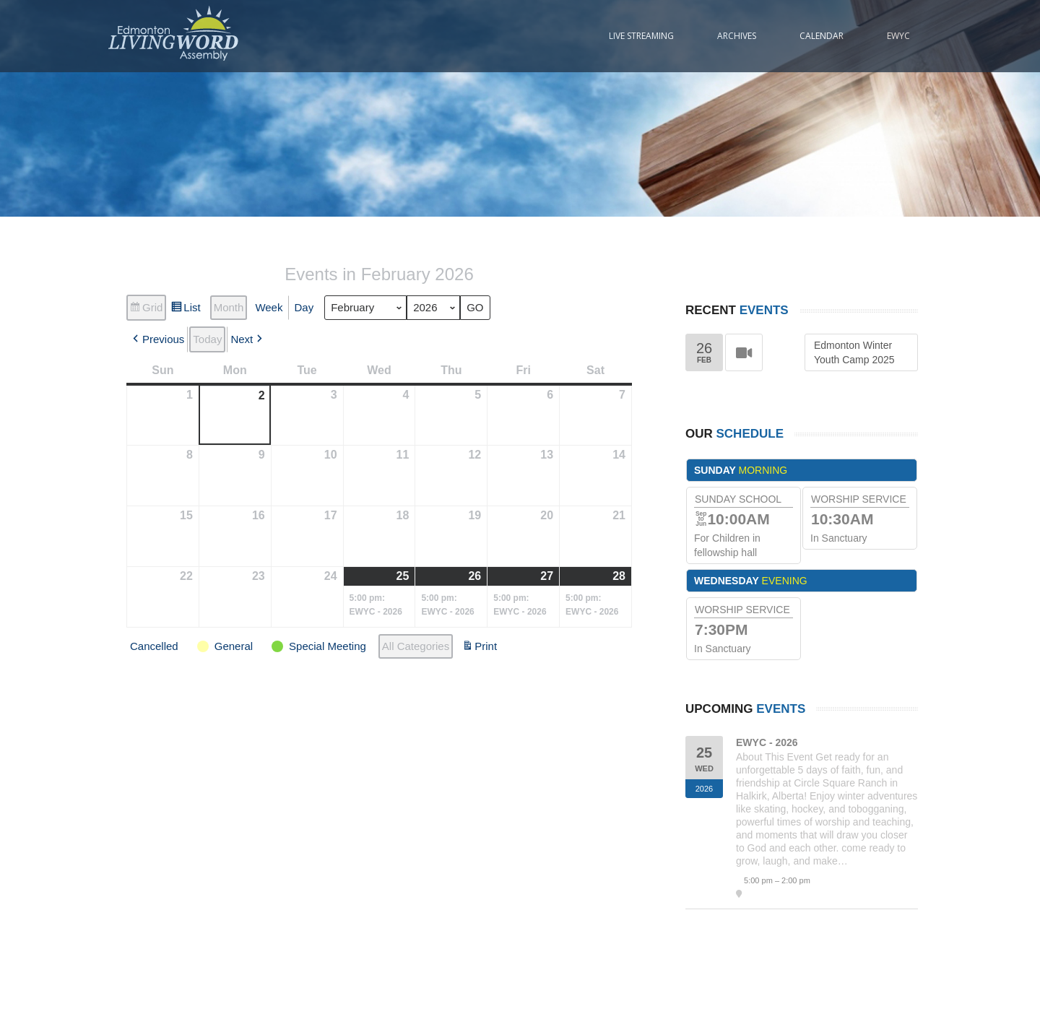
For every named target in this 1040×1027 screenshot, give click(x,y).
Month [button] (229, 307)
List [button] (185, 309)
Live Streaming (641, 36)
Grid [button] (145, 309)
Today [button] (207, 339)
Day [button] (303, 307)
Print (479, 648)
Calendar (822, 36)
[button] (157, 339)
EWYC (898, 36)
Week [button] (268, 307)
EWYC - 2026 (767, 742)
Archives (736, 36)
